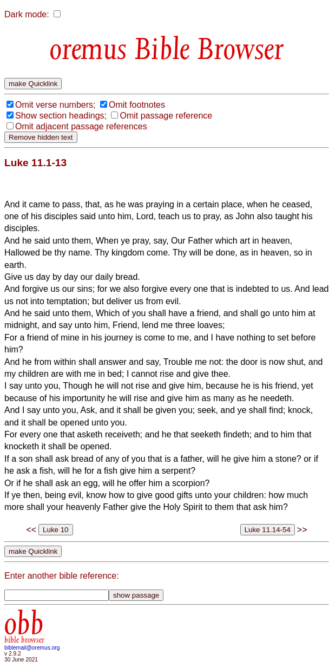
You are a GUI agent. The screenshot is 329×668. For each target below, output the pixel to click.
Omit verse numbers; (55, 104)
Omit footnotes (137, 104)
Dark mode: (26, 14)
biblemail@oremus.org (32, 648)
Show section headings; (61, 115)
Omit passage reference (166, 115)
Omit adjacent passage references (81, 126)
